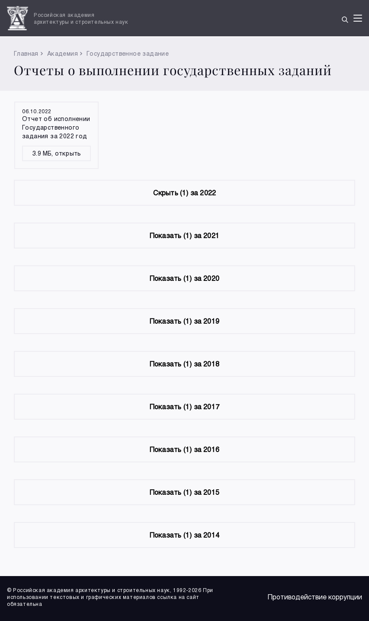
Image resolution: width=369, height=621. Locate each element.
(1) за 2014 (184, 535)
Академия (62, 53)
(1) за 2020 (184, 278)
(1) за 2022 (184, 192)
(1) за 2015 (184, 492)
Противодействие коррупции (315, 596)
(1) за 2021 (184, 235)
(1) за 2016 (184, 449)
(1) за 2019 (184, 321)
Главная (26, 53)
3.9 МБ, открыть (56, 153)
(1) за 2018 (184, 364)
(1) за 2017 (184, 406)
